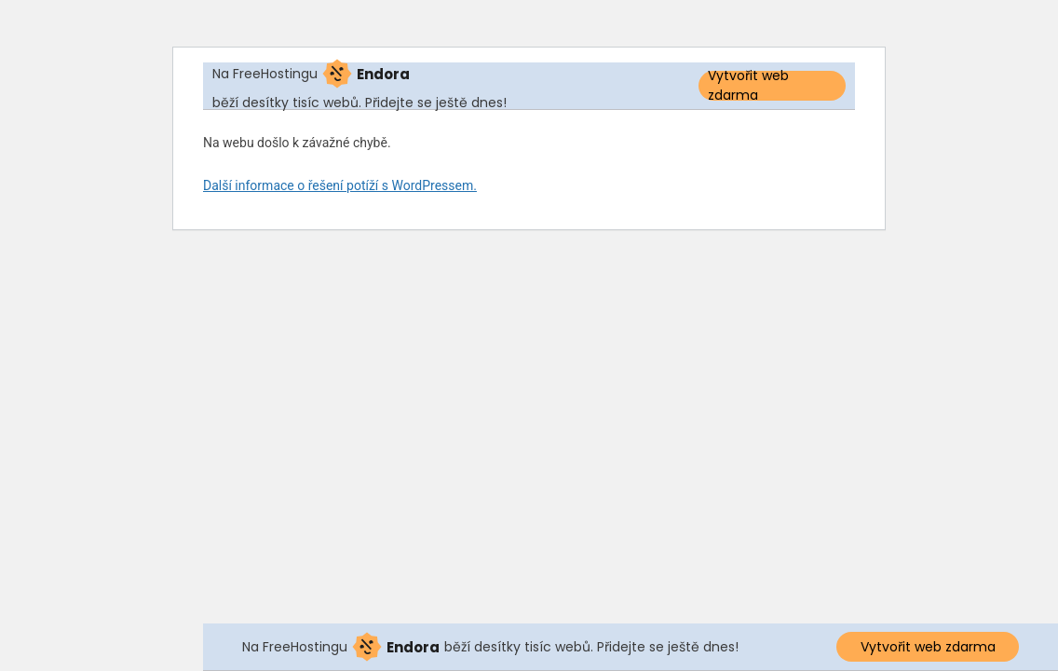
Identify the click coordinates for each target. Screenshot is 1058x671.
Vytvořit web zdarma (748, 86)
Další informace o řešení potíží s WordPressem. (340, 185)
